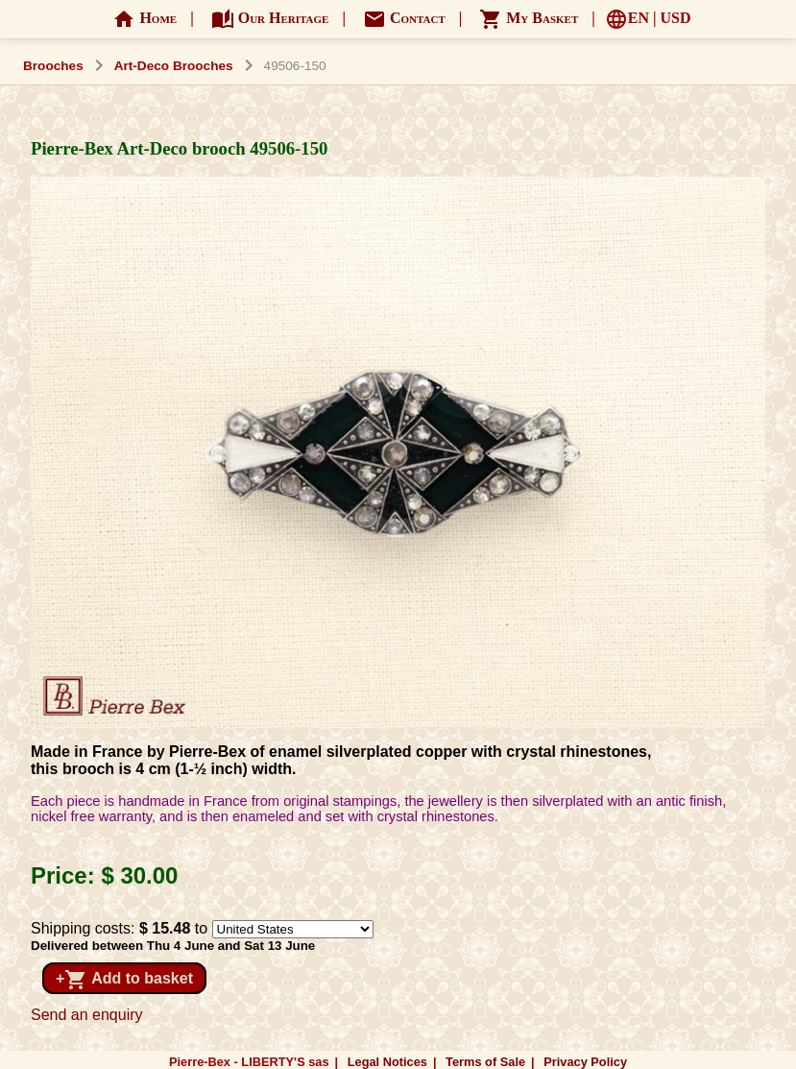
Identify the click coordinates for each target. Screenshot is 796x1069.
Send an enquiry (87, 1015)
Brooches (53, 66)
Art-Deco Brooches (173, 66)
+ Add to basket (124, 979)
